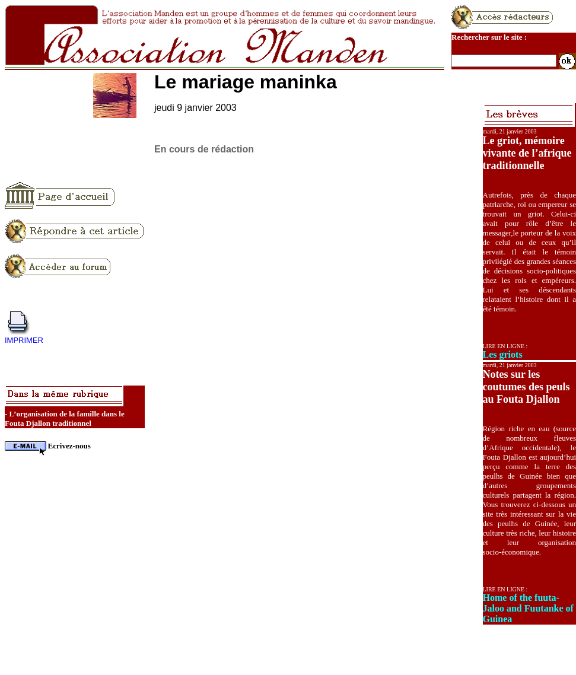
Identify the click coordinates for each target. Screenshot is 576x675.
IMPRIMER (24, 340)
